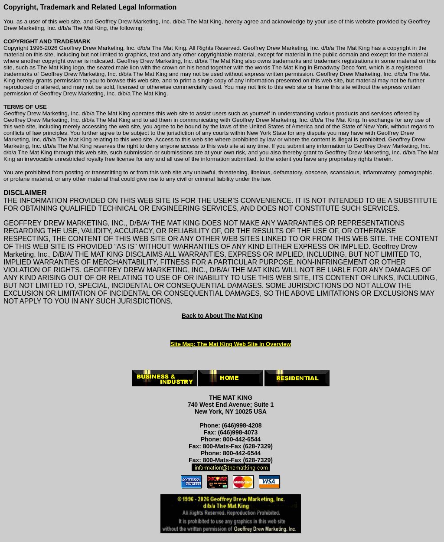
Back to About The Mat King (222, 315)
